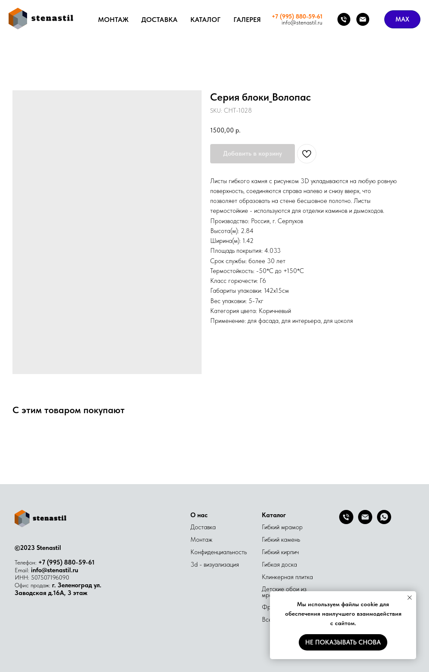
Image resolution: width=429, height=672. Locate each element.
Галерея (247, 19)
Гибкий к (273, 552)
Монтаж (113, 19)
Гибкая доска (279, 565)
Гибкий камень (281, 540)
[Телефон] (343, 19)
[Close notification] (409, 597)
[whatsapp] (384, 522)
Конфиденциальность (218, 552)
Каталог (205, 19)
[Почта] (362, 19)
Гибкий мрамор (282, 527)
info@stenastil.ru (54, 570)
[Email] (365, 522)
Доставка (159, 19)
